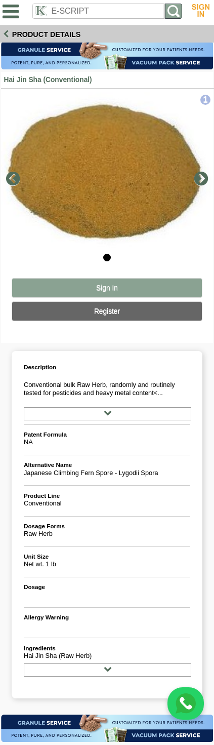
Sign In (107, 288)
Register (107, 311)
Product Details (46, 34)
